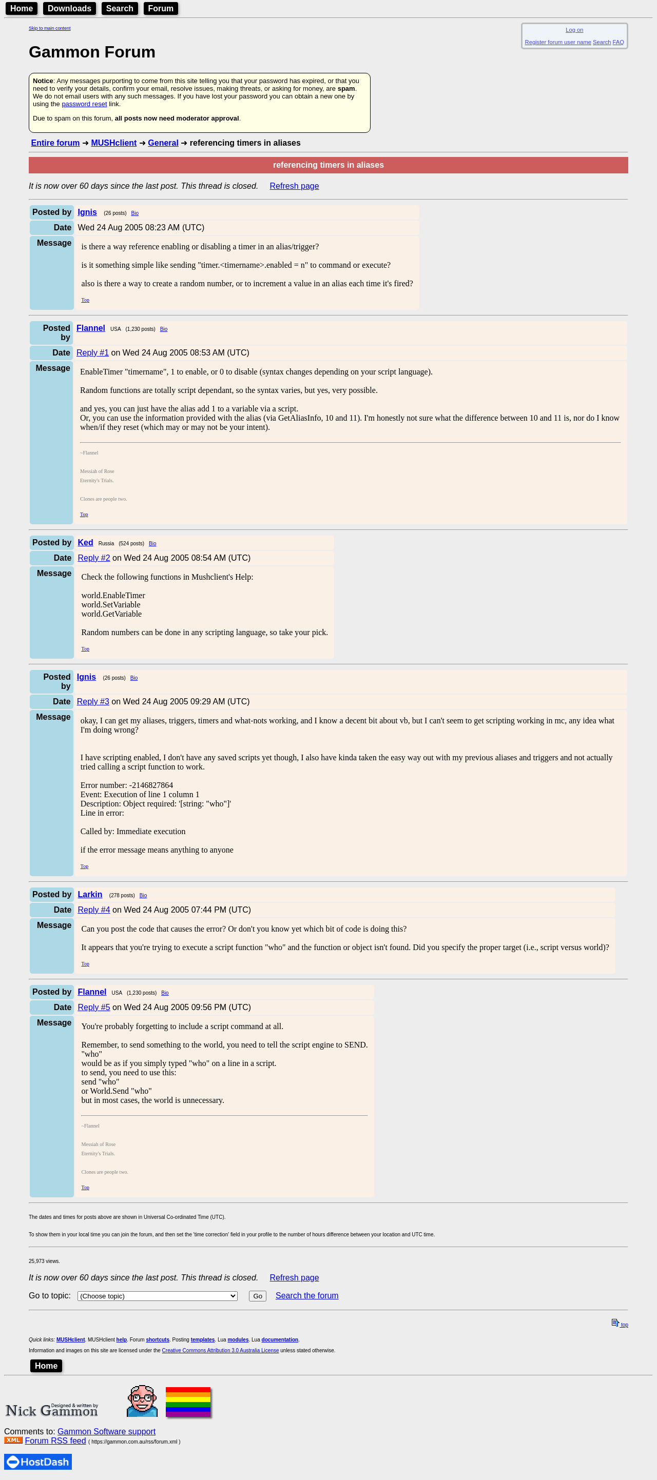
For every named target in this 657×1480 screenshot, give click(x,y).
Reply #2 (94, 558)
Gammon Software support (106, 1431)
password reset (84, 104)
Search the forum (307, 1295)
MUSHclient (114, 143)
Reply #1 (92, 352)
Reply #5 (94, 1007)
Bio (135, 213)
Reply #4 (94, 909)
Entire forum (55, 143)
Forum (161, 8)
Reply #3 (93, 701)
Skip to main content (50, 28)
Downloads (69, 8)
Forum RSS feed (55, 1440)
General (163, 143)
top (620, 1325)
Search (119, 8)
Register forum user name (558, 42)
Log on (574, 30)
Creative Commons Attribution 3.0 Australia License (220, 1350)
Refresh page (294, 186)
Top (85, 300)
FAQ (618, 42)
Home (21, 8)
